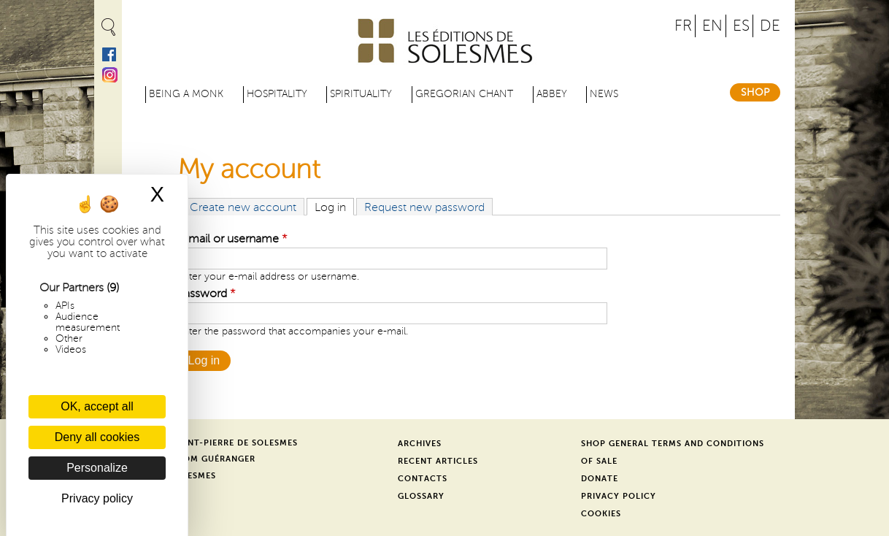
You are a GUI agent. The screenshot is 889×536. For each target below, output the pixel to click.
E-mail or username (232, 238)
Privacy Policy (618, 496)
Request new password (424, 207)
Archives (420, 443)
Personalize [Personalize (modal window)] (97, 468)
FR (683, 26)
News (604, 93)
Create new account (243, 207)
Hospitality (277, 93)
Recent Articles (438, 461)
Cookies (601, 513)
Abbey (551, 93)
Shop (755, 92)
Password (206, 293)
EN (712, 26)
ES (741, 26)
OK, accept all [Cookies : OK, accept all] (97, 406)
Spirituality (361, 93)
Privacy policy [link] (97, 498)
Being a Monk (186, 93)
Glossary (421, 496)
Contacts (422, 478)
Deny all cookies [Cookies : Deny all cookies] (97, 437)
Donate (599, 478)
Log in (334, 206)
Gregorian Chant (464, 93)
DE (770, 26)
